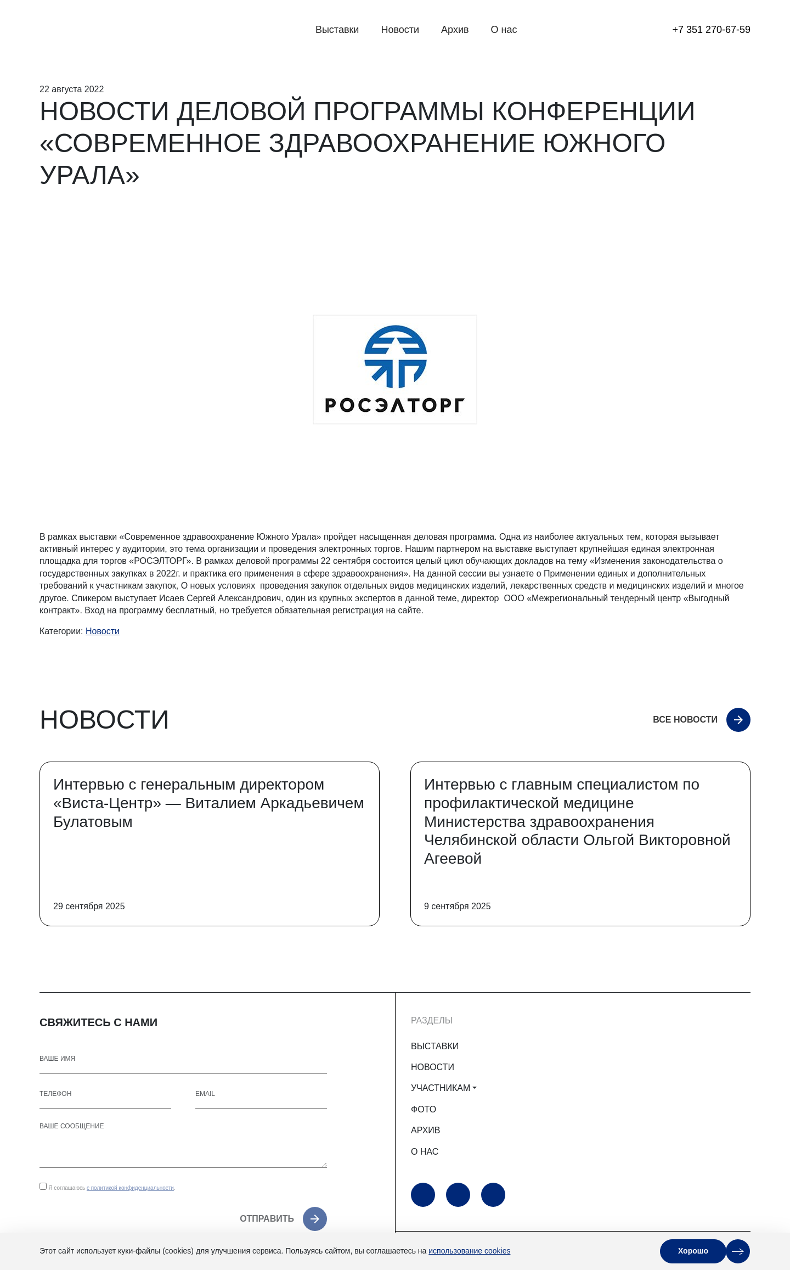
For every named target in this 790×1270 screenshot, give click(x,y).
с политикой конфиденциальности (130, 1188)
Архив (455, 29)
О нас (504, 29)
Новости (400, 29)
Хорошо (693, 1250)
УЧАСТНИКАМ (440, 1088)
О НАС (424, 1151)
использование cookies (469, 1250)
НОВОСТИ (432, 1067)
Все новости (685, 719)
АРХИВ (425, 1130)
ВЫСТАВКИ (435, 1046)
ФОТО (423, 1109)
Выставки (337, 29)
